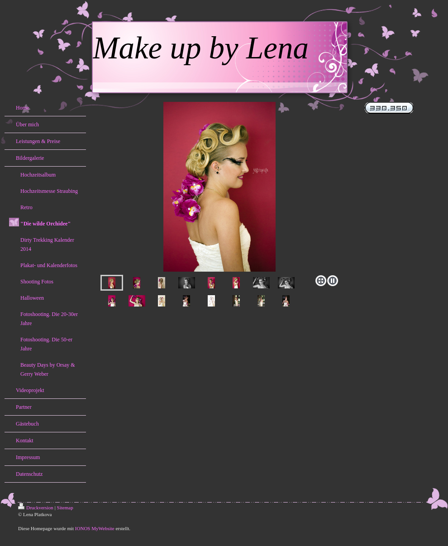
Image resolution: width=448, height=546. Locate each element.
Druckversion (35, 507)
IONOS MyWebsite (94, 528)
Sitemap (65, 507)
